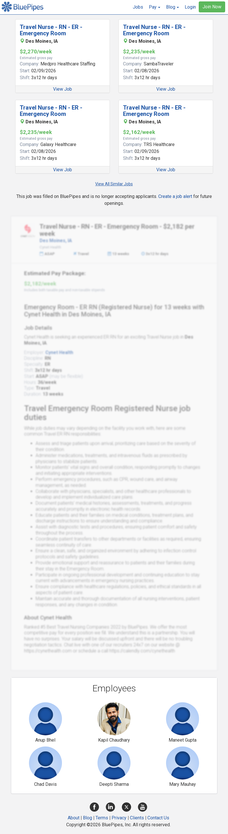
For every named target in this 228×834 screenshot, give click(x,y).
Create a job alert (175, 196)
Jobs (138, 7)
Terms (102, 818)
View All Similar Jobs (114, 184)
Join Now (211, 6)
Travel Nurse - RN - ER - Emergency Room (51, 30)
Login (190, 7)
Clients (137, 818)
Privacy (119, 818)
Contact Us (158, 818)
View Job (62, 89)
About (73, 818)
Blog (87, 818)
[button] (154, 7)
